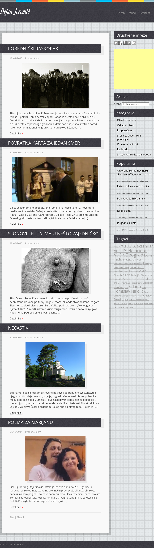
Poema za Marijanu (30, 422)
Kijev (126, 271)
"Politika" (127, 246)
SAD (115, 283)
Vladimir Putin (136, 296)
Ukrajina (117, 295)
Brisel (141, 259)
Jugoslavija (119, 271)
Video (132, 13)
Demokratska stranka (123, 263)
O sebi (121, 13)
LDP (139, 271)
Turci (146, 292)
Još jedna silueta (126, 223)
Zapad (132, 299)
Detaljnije (16, 133)
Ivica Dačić (137, 267)
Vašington (126, 296)
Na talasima (124, 210)
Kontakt (145, 13)
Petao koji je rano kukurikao (133, 186)
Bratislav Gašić (130, 259)
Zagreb (125, 299)
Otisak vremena (34, 152)
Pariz (125, 279)
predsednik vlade (134, 279)
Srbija (135, 286)
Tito (144, 287)
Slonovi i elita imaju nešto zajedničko (53, 233)
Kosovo (133, 271)
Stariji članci (17, 517)
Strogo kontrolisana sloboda (134, 154)
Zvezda (130, 303)
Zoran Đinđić (120, 303)
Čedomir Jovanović (143, 303)
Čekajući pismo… (127, 125)
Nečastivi (19, 328)
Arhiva (117, 104)
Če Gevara (119, 307)
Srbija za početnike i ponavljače (129, 137)
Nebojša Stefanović (141, 275)
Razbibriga (123, 149)
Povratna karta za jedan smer (44, 143)
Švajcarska (128, 307)
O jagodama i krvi (127, 144)
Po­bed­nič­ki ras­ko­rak (33, 48)
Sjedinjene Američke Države (130, 283)
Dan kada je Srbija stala (131, 198)
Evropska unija (121, 267)
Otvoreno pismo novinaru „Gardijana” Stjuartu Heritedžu (135, 172)
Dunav (136, 263)
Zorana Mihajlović (142, 300)
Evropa (147, 263)
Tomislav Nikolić (128, 291)
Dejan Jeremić (15, 10)
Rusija (146, 278)
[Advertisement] (134, 69)
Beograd (134, 255)
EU (140, 263)
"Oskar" (117, 247)
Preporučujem (33, 58)
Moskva (125, 275)
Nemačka (118, 279)
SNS (126, 288)
